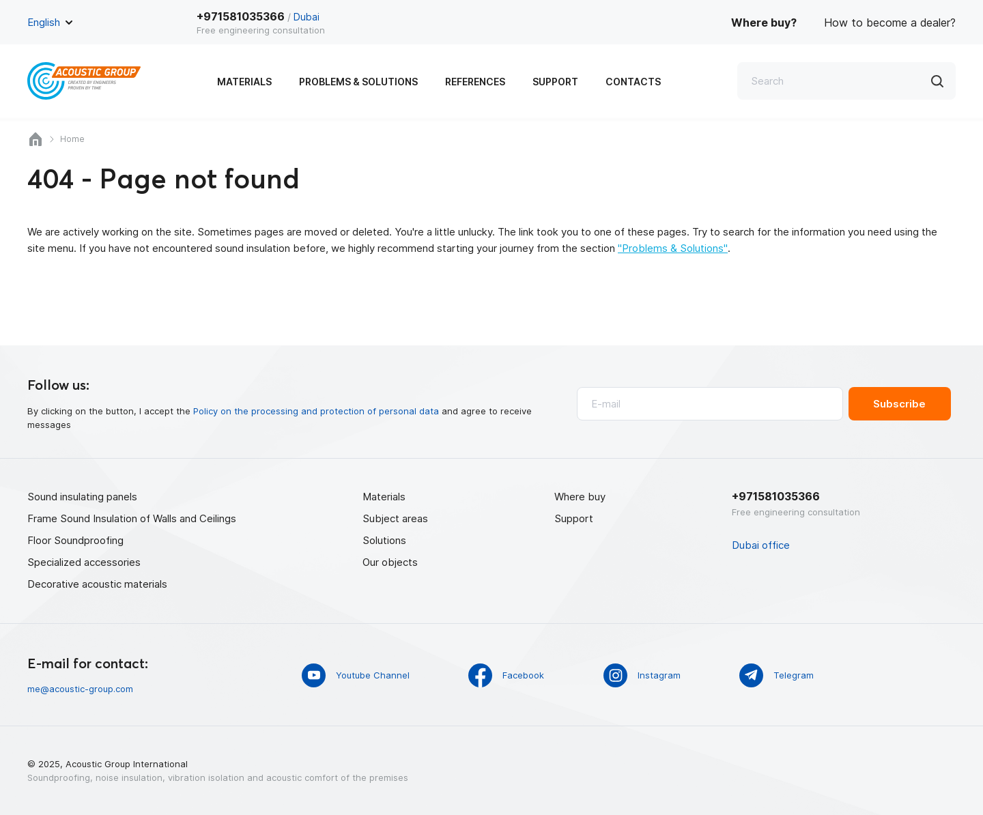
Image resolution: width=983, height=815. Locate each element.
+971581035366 (241, 16)
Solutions (384, 540)
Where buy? (764, 22)
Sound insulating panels (82, 496)
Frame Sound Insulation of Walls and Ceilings (131, 518)
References (475, 81)
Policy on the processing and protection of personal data (316, 410)
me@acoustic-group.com (80, 688)
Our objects (390, 562)
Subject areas (395, 518)
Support (555, 81)
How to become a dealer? (890, 22)
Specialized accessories (84, 562)
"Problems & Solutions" (672, 248)
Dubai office (761, 545)
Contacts (633, 81)
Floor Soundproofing (75, 540)
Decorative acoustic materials (97, 583)
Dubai (306, 17)
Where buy (580, 496)
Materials (244, 81)
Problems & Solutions (358, 81)
